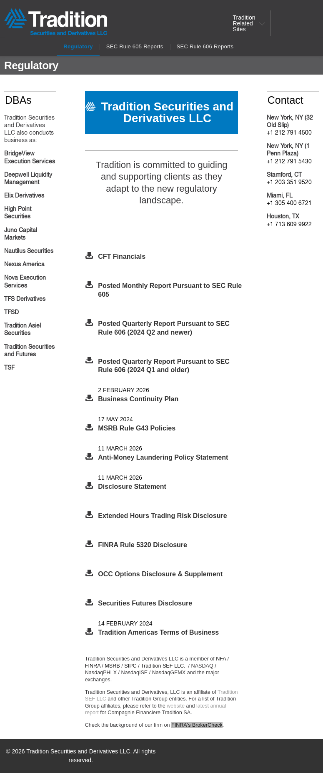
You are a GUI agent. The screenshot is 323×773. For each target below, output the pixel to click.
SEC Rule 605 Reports (134, 46)
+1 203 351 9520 (289, 182)
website (176, 706)
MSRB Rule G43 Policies (136, 428)
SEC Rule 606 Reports (205, 46)
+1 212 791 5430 (289, 162)
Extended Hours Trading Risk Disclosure (162, 515)
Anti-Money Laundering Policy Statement (163, 457)
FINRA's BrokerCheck (197, 725)
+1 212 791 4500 (289, 133)
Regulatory (78, 46)
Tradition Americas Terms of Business (158, 632)
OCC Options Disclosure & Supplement (160, 574)
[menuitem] (247, 23)
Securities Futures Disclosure (145, 603)
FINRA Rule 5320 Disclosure (142, 544)
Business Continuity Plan (138, 399)
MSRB (112, 666)
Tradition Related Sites (244, 23)
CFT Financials (121, 256)
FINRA (92, 666)
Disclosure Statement (132, 486)
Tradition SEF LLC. (163, 666)
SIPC (130, 666)
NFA (221, 659)
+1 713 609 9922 (289, 225)
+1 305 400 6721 (289, 203)
